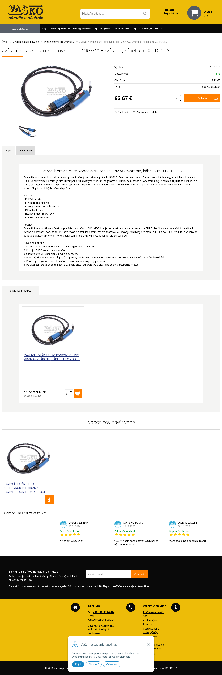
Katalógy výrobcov (82, 28)
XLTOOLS (214, 67)
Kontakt (159, 28)
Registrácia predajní (142, 28)
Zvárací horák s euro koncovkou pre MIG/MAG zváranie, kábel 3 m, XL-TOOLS (42, 361)
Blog (44, 28)
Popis (8, 150)
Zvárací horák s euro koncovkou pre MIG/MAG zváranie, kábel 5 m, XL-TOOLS (25, 488)
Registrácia (171, 13)
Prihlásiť (169, 9)
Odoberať (139, 574)
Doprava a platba (102, 28)
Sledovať (121, 112)
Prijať (78, 664)
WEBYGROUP (169, 668)
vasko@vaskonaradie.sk (101, 619)
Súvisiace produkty (20, 290)
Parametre (26, 150)
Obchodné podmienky (59, 28)
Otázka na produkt (145, 112)
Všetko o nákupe (121, 28)
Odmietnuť (112, 664)
